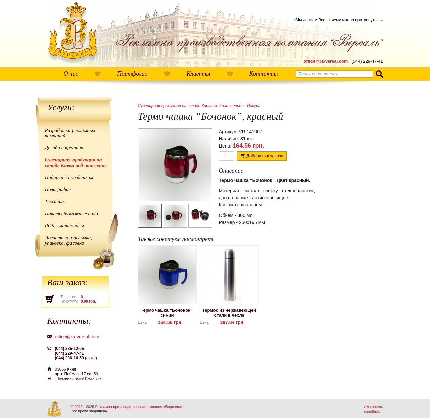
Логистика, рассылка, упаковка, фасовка (68, 240)
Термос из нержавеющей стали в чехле (229, 313)
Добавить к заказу (262, 155)
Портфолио (132, 73)
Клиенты (198, 73)
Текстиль (55, 201)
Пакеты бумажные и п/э (71, 213)
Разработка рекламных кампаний (70, 133)
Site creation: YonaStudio (373, 409)
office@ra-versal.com (326, 61)
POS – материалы (64, 225)
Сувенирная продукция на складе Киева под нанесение (76, 162)
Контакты (263, 73)
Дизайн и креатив (64, 147)
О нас (71, 73)
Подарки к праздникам (69, 177)
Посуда (254, 105)
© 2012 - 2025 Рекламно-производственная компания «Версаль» (126, 407)
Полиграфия (58, 189)
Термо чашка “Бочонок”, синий (167, 313)
